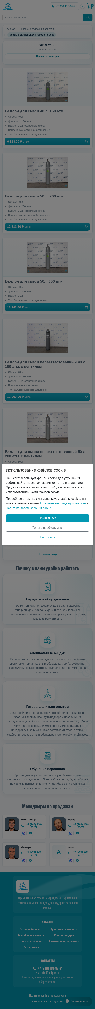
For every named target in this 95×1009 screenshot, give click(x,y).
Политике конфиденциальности (63, 503)
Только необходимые (47, 527)
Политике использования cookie (29, 508)
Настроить (47, 537)
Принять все (47, 518)
